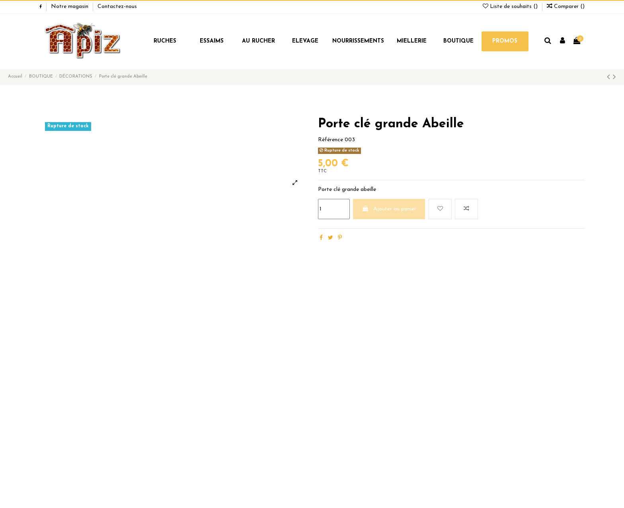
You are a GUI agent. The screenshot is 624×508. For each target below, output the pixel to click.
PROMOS (504, 41)
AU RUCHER (258, 41)
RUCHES (165, 41)
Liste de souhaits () (511, 7)
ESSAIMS (212, 41)
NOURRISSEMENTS (358, 41)
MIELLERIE (412, 41)
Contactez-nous (117, 7)
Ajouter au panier (389, 209)
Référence (330, 140)
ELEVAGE (305, 41)
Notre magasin (70, 7)
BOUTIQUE (458, 41)
